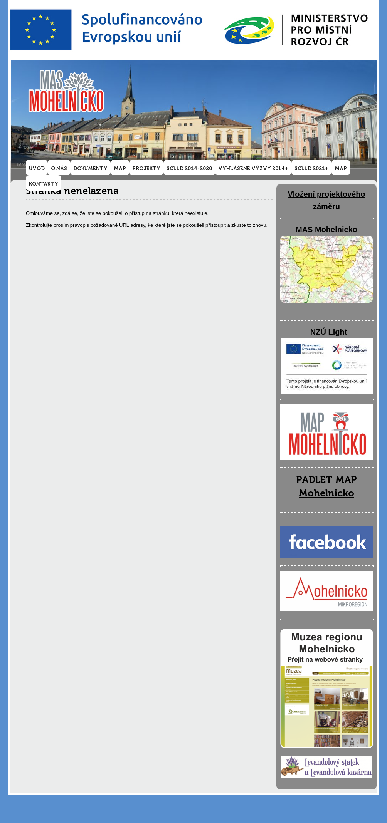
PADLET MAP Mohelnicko (326, 486)
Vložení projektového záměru (326, 200)
